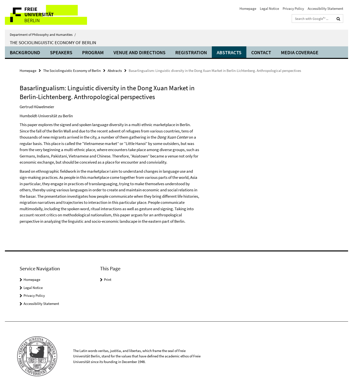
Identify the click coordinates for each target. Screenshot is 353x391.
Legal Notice (269, 8)
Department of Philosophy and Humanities (43, 34)
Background (25, 52)
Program (93, 52)
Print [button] (107, 279)
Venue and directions (139, 52)
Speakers (61, 52)
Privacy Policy (293, 8)
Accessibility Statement (325, 8)
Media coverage (299, 52)
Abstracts (229, 52)
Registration (191, 52)
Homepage (248, 8)
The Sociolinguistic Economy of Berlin (53, 42)
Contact (261, 52)
